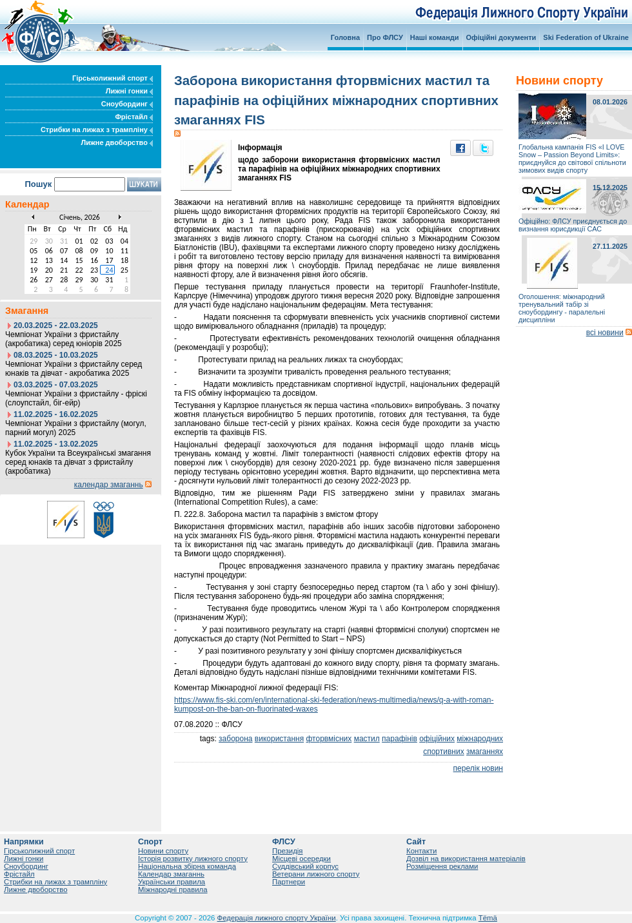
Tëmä (488, 918)
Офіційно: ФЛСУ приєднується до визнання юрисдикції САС (572, 225)
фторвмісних (328, 738)
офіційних (437, 738)
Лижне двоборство (117, 142)
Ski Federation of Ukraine (586, 37)
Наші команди (434, 37)
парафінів (399, 738)
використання (279, 738)
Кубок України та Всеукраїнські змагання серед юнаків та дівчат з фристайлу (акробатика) (78, 462)
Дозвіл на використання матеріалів (466, 858)
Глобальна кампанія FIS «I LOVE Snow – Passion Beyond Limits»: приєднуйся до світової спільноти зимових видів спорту (572, 158)
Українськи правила (171, 882)
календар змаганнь (108, 484)
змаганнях (484, 751)
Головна (345, 37)
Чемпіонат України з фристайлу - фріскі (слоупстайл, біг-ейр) (76, 398)
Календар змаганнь (171, 874)
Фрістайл (134, 117)
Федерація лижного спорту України (276, 918)
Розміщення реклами (442, 866)
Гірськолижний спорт (112, 78)
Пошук (38, 184)
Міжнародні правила (173, 889)
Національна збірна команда (187, 866)
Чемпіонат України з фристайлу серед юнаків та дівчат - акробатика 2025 (73, 369)
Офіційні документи (501, 37)
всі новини (605, 332)
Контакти (421, 851)
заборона (235, 738)
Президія (287, 851)
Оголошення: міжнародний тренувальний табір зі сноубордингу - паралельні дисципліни (561, 308)
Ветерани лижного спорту (315, 874)
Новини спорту (163, 851)
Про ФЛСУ (385, 37)
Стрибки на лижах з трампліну (97, 129)
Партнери (288, 882)
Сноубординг (127, 104)
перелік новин (478, 768)
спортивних (443, 751)
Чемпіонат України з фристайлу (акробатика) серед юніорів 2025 (63, 339)
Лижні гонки (129, 91)
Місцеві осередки (301, 858)
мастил (367, 738)
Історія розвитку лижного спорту (193, 858)
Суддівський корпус (305, 866)
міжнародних (480, 738)
